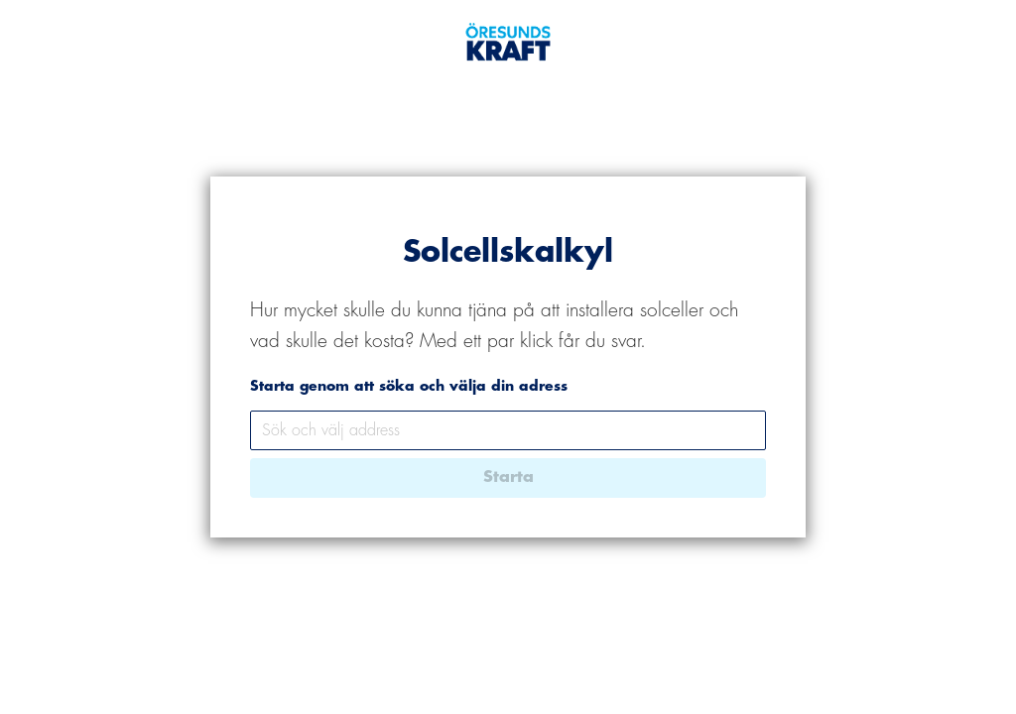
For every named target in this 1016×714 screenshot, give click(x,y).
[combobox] (508, 430)
